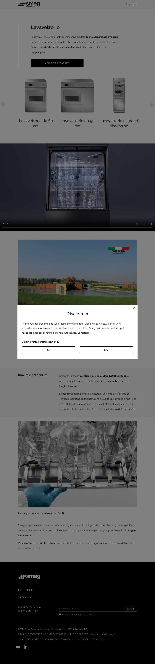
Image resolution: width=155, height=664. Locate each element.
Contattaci (83, 332)
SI (48, 349)
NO (106, 349)
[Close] (134, 308)
